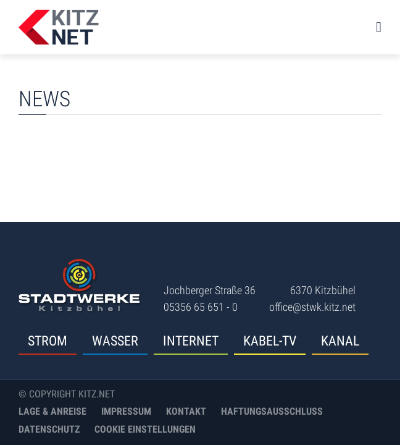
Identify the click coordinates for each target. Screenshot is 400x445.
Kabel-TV (269, 341)
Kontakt (186, 411)
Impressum (126, 411)
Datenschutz (49, 429)
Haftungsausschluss (272, 411)
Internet (191, 341)
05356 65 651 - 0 (201, 306)
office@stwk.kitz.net (312, 306)
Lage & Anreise (52, 411)
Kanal (340, 341)
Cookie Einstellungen (145, 429)
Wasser (115, 341)
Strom (47, 341)
